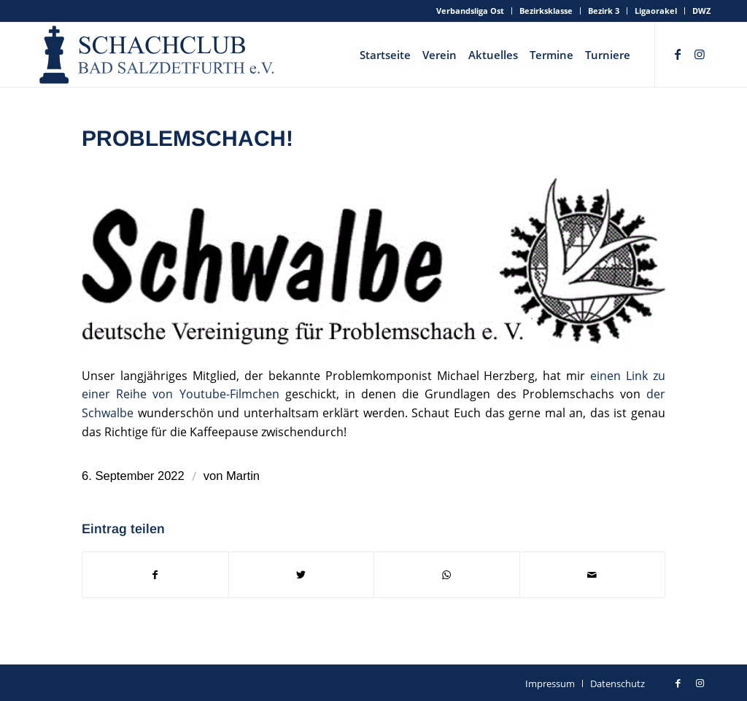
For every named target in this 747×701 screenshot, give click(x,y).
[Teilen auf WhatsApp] (446, 574)
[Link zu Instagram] (700, 54)
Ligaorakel (656, 10)
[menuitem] (470, 11)
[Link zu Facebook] (678, 54)
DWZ (701, 10)
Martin (243, 476)
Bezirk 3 (603, 10)
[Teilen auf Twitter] (301, 574)
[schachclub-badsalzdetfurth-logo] (158, 55)
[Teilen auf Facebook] (155, 574)
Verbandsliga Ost (470, 10)
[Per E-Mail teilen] (592, 574)
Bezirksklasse (546, 10)
